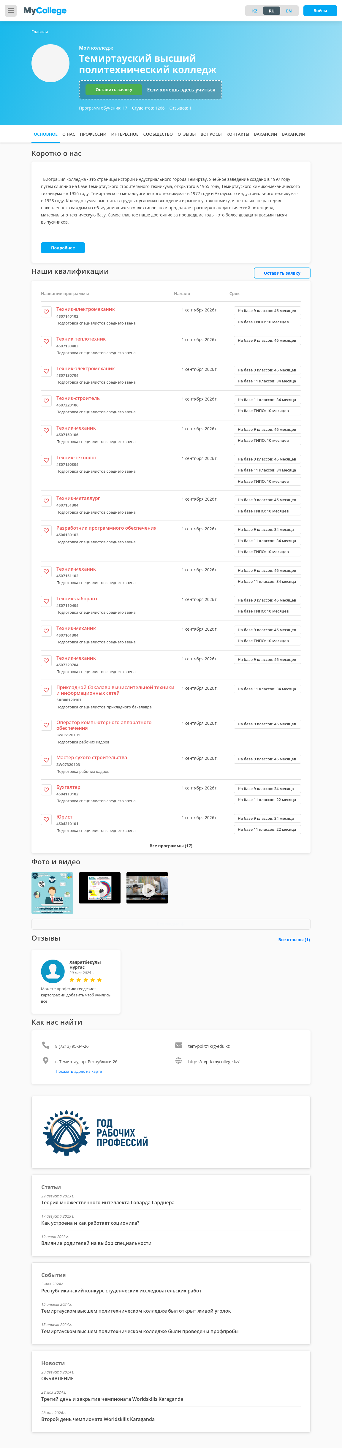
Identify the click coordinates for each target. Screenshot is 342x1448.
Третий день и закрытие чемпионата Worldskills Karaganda (112, 1399)
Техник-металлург (78, 498)
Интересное (125, 134)
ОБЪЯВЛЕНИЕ (57, 1378)
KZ (254, 11)
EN (289, 11)
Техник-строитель (78, 398)
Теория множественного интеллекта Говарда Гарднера (108, 1202)
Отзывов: (181, 108)
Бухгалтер (68, 787)
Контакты (238, 134)
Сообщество (158, 134)
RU (272, 11)
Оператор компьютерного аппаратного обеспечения (103, 725)
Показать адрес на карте (79, 1071)
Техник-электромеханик (85, 309)
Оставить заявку (114, 89)
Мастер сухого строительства (91, 757)
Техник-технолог (76, 457)
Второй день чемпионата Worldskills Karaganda (98, 1419)
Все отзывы (294, 939)
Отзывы (187, 134)
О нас (68, 134)
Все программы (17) (171, 846)
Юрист (64, 817)
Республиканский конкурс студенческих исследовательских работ (121, 1290)
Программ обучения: (103, 108)
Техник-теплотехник (81, 339)
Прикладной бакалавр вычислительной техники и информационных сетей (115, 690)
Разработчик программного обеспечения (106, 528)
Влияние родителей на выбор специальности (96, 1243)
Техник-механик (76, 428)
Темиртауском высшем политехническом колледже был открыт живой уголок (136, 1311)
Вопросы (210, 134)
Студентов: (148, 108)
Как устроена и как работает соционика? (90, 1223)
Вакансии (265, 134)
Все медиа (170, 924)
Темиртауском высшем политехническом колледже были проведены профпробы (140, 1331)
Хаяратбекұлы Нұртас (85, 964)
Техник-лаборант (77, 598)
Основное (46, 134)
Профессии (93, 134)
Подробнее (63, 248)
